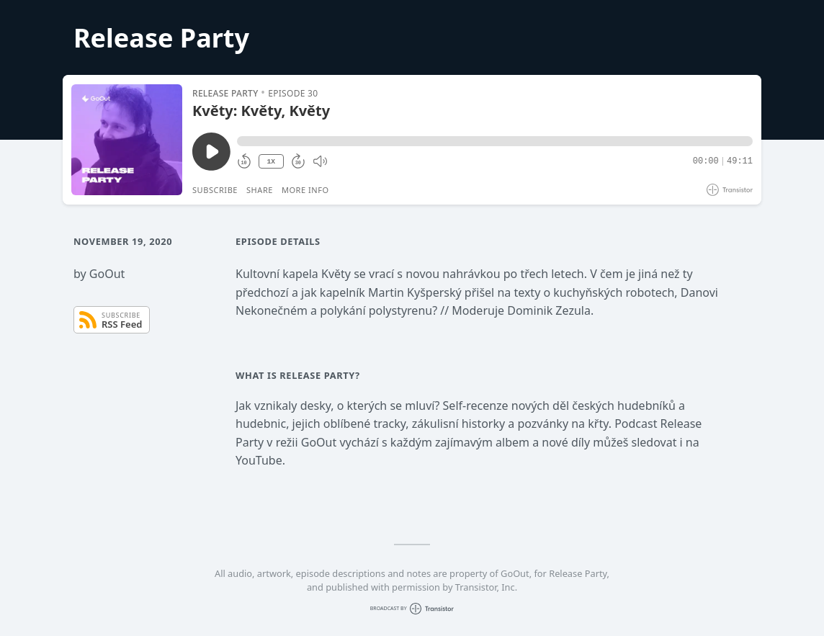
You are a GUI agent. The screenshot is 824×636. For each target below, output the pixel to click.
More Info (305, 189)
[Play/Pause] (126, 140)
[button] (495, 141)
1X (271, 162)
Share (259, 189)
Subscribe (215, 189)
